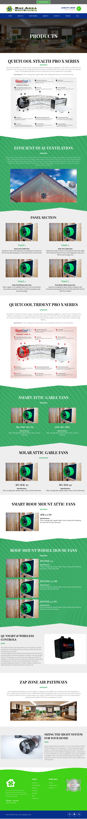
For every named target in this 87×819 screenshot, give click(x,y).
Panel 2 (65, 245)
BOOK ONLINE (43, 2)
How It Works (33, 16)
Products (57, 16)
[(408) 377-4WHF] (79, 9)
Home (10, 16)
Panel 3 (65, 281)
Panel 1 (21, 245)
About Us (20, 16)
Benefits (45, 16)
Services (68, 16)
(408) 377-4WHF (68, 8)
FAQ (77, 16)
